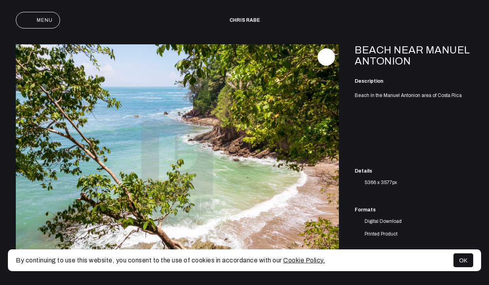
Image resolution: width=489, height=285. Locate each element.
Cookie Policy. (304, 260)
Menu (38, 20)
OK (463, 260)
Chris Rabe (244, 20)
